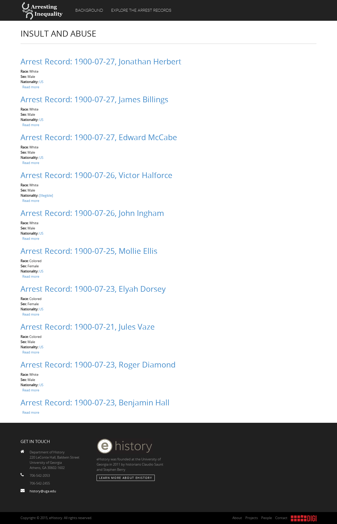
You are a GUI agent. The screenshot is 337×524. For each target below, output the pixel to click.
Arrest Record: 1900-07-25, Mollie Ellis (89, 251)
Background (89, 10)
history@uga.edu (43, 491)
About (237, 517)
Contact (281, 517)
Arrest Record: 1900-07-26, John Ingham (92, 213)
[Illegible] (46, 195)
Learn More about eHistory (125, 478)
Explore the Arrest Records (141, 10)
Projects (251, 517)
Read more (30, 87)
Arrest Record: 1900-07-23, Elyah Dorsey (93, 289)
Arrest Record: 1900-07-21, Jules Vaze (88, 327)
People (266, 517)
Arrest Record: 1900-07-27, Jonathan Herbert (101, 61)
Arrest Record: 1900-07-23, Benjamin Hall (95, 402)
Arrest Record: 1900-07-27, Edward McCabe (99, 137)
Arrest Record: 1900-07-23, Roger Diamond (98, 364)
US (41, 81)
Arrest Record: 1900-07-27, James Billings (94, 99)
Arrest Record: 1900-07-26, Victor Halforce (96, 175)
